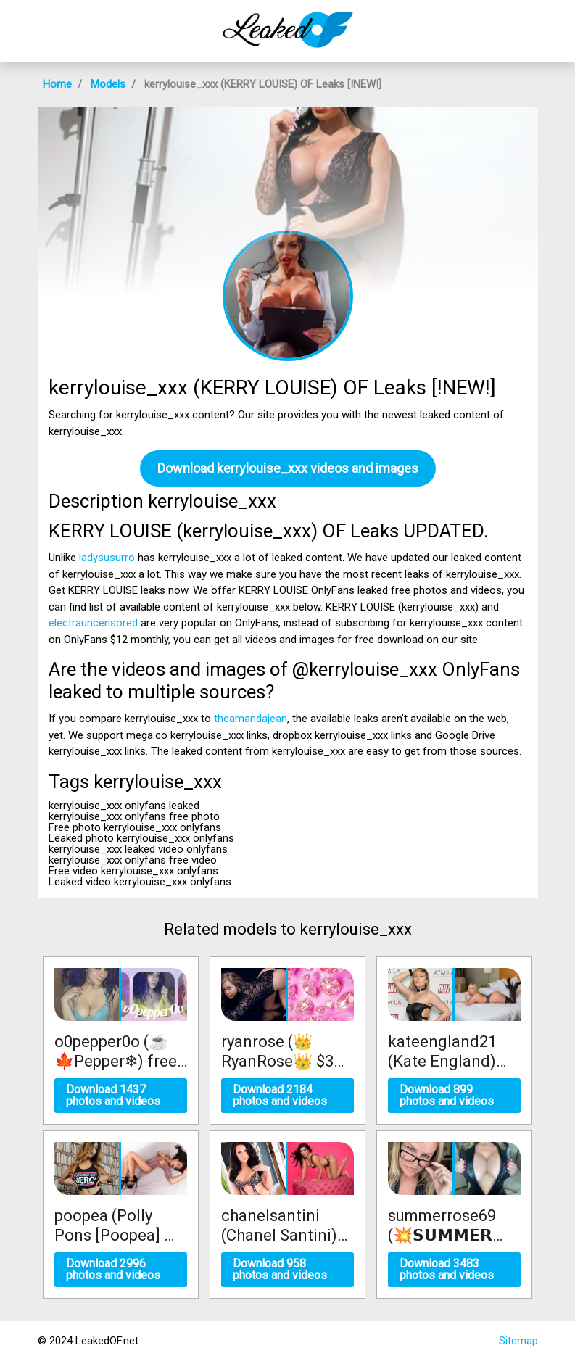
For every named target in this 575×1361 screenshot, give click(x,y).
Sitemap (518, 1340)
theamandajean (250, 718)
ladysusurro (107, 557)
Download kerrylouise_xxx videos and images (287, 468)
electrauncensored (93, 622)
